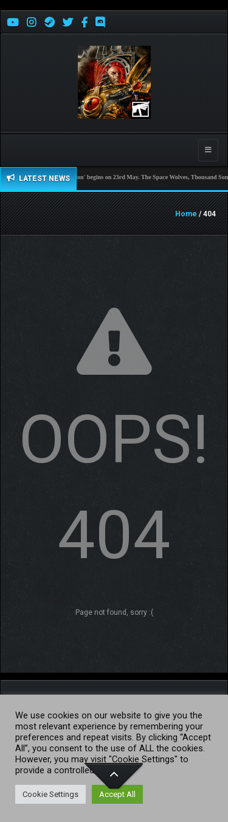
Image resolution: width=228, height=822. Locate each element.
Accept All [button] (117, 794)
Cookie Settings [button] (50, 794)
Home (186, 214)
